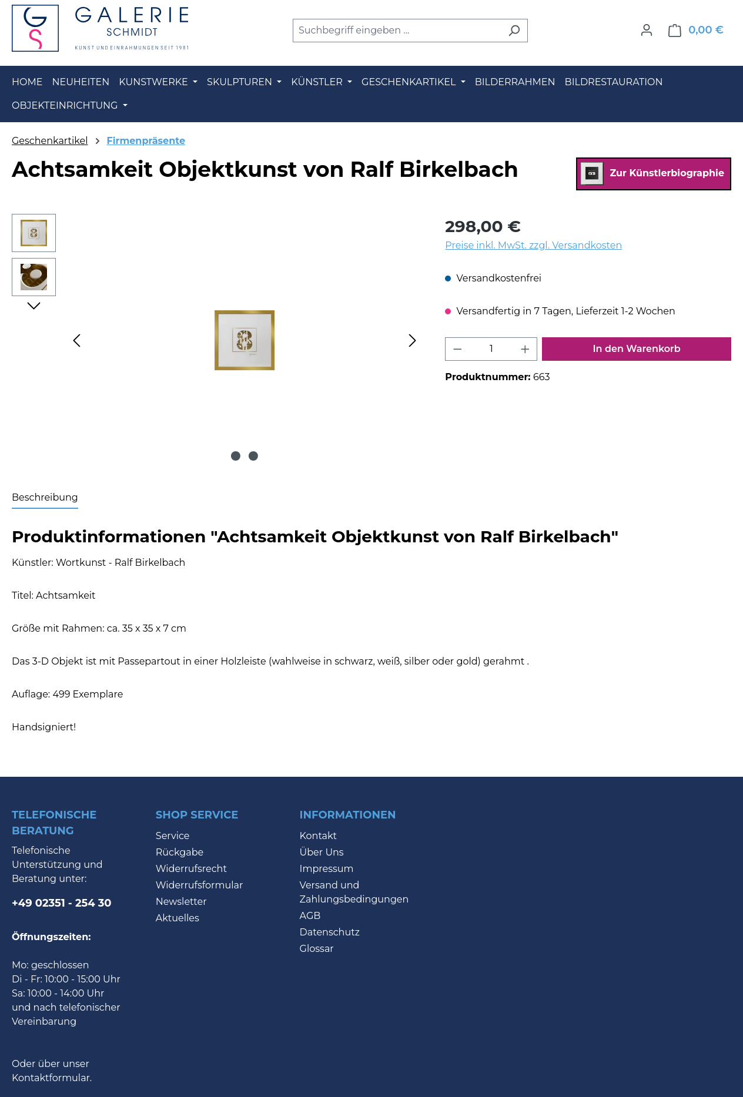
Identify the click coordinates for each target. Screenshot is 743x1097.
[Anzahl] (491, 349)
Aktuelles (177, 918)
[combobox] (397, 30)
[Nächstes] (412, 340)
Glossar (317, 948)
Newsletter (181, 901)
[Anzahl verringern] (457, 349)
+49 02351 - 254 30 (62, 903)
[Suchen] (514, 30)
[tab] (45, 498)
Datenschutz (330, 932)
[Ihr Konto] (646, 30)
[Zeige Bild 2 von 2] (253, 456)
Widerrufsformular (199, 885)
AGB (310, 915)
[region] (216, 340)
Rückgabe (179, 852)
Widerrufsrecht (191, 868)
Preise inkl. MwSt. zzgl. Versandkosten (533, 245)
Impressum (327, 868)
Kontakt (318, 835)
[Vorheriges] (76, 340)
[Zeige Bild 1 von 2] (235, 456)
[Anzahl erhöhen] (525, 349)
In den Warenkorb (637, 348)
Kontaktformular (51, 1077)
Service (173, 835)
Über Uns (322, 852)
